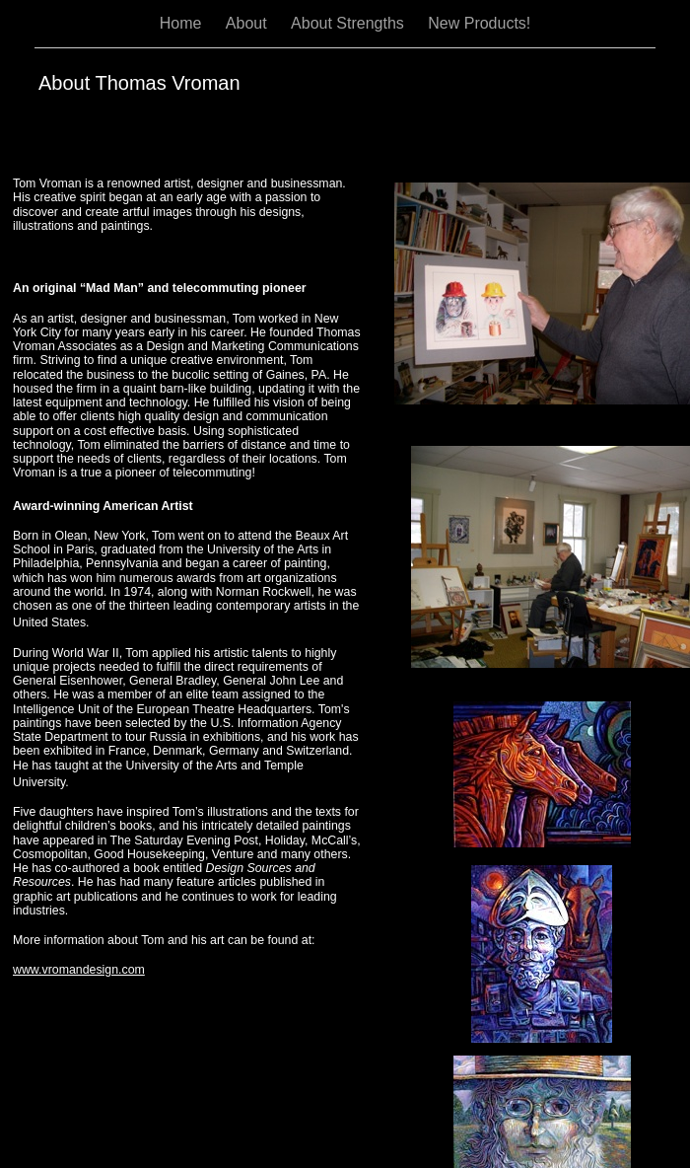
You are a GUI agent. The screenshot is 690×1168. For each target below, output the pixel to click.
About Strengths (349, 23)
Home (183, 23)
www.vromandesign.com (79, 970)
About (248, 23)
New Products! (479, 23)
